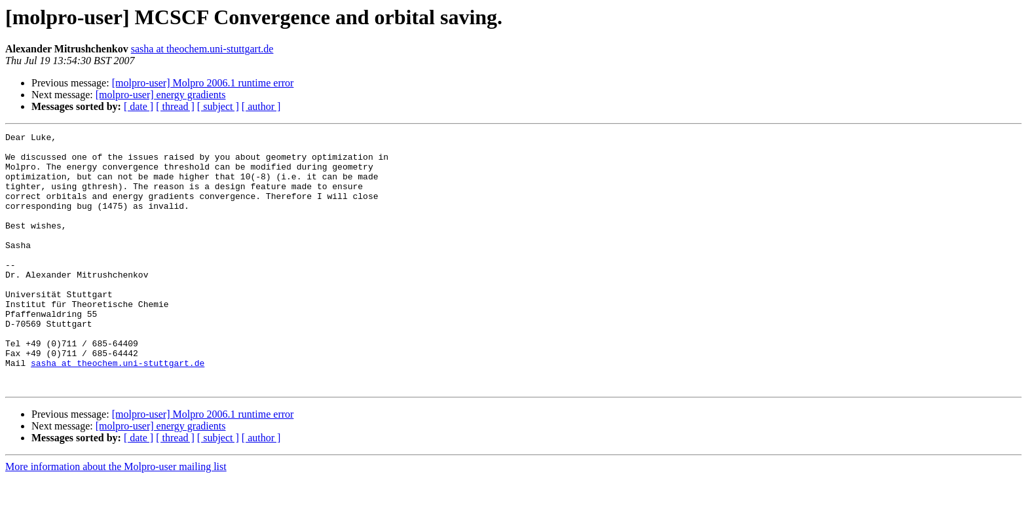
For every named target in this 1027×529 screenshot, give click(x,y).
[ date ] (138, 106)
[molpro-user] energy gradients (161, 94)
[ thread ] (175, 106)
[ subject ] (218, 106)
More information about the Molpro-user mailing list (116, 517)
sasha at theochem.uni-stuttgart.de (202, 48)
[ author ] (261, 106)
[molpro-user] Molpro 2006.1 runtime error (203, 82)
